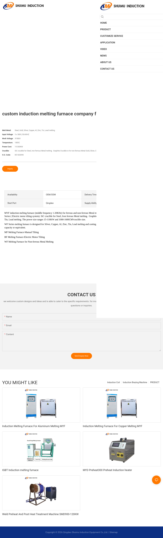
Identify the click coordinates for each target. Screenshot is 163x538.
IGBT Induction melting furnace (20, 470)
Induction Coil (113, 382)
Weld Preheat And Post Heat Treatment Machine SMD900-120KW (40, 514)
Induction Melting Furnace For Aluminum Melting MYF (33, 426)
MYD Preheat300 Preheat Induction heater (107, 470)
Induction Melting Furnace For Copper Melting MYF (112, 426)
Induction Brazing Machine (135, 382)
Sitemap (114, 532)
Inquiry (10, 169)
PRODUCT (154, 382)
